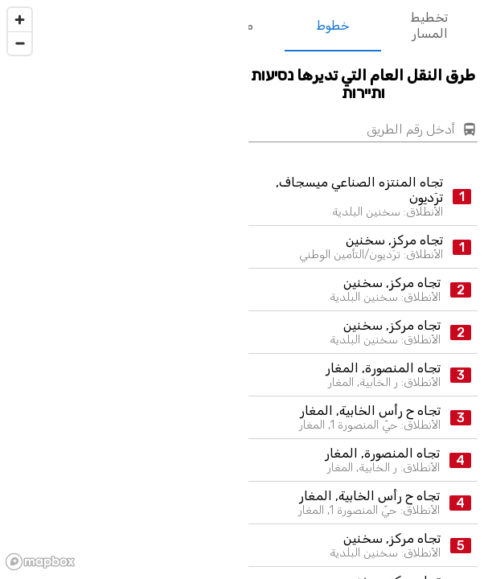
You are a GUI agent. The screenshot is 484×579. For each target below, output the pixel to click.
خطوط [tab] (333, 25)
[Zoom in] (19, 19)
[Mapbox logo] (40, 561)
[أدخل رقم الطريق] (351, 129)
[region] (121, 288)
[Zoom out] (19, 43)
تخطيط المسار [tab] (429, 25)
